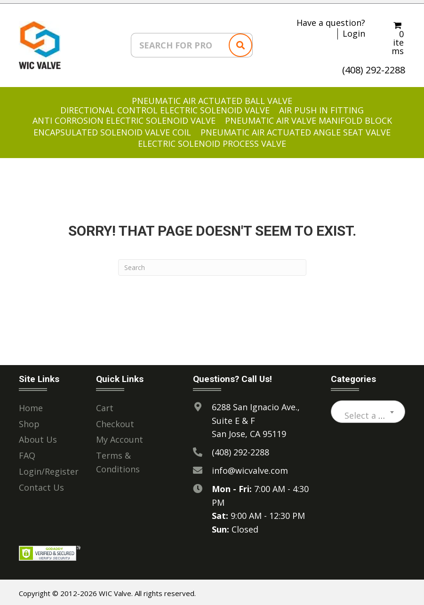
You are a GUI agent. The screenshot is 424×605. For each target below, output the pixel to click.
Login (354, 30)
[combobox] (368, 408)
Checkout (115, 420)
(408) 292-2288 (373, 66)
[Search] (212, 264)
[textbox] (368, 412)
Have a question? (330, 19)
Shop (29, 420)
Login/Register (49, 468)
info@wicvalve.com (250, 467)
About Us (38, 436)
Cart (104, 404)
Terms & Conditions (118, 459)
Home (31, 404)
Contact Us (41, 484)
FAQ (27, 452)
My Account (119, 436)
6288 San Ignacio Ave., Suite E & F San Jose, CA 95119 (256, 417)
